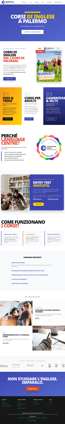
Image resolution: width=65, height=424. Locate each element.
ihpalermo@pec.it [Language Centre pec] (40, 414)
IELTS (43, 2)
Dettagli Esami (51, 119)
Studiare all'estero (58, 2)
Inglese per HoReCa (22, 408)
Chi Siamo (4, 401)
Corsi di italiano (36, 404)
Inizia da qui (24, 2)
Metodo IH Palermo (5, 404)
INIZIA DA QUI (32, 389)
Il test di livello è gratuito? (19, 279)
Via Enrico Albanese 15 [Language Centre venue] (30, 417)
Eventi (19, 401)
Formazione (50, 2)
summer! (40, 51)
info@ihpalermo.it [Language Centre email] (44, 417)
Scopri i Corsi (8, 118)
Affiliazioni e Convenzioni (7, 406)
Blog (30, 420)
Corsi (31, 2)
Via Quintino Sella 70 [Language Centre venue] (21, 417)
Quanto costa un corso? (18, 262)
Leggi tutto (37, 318)
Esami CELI (35, 401)
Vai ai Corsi (29, 118)
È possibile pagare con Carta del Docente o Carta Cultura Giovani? (29, 275)
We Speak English (21, 404)
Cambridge (37, 2)
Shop (50, 404)
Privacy (34, 420)
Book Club (20, 406)
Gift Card (51, 401)
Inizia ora (38, 204)
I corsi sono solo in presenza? (19, 283)
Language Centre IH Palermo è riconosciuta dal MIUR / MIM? (27, 270)
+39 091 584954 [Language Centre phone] (37, 417)
